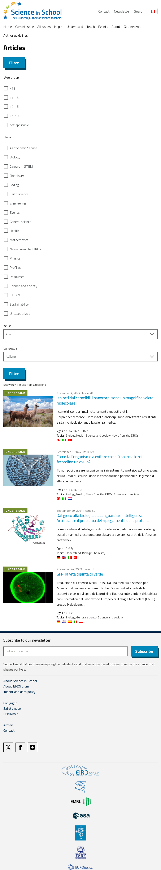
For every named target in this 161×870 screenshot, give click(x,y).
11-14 (14, 97)
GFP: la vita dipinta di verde (80, 574)
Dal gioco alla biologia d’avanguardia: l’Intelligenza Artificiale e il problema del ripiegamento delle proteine (103, 518)
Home (7, 26)
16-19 (14, 115)
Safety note (12, 709)
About (116, 26)
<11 (12, 88)
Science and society (23, 285)
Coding (14, 184)
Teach (90, 26)
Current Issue (24, 26)
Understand (75, 26)
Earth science (19, 194)
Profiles (15, 267)
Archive (8, 725)
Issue (7, 325)
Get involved (132, 26)
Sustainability (19, 304)
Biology (15, 157)
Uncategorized (20, 313)
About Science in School (20, 681)
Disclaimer (10, 714)
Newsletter (122, 11)
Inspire (58, 26)
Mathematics (19, 239)
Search (139, 11)
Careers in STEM (21, 166)
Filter (14, 62)
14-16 (14, 106)
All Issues (44, 26)
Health (14, 230)
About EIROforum (16, 686)
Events (103, 26)
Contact (104, 11)
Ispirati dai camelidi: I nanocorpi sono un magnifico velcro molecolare (105, 400)
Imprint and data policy (19, 692)
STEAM (15, 295)
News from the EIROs (25, 249)
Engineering (18, 203)
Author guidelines (15, 35)
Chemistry (17, 175)
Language (10, 348)
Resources (17, 276)
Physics (15, 258)
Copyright (10, 703)
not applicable (19, 124)
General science (20, 221)
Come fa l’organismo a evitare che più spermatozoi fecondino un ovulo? (99, 459)
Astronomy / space (23, 147)
